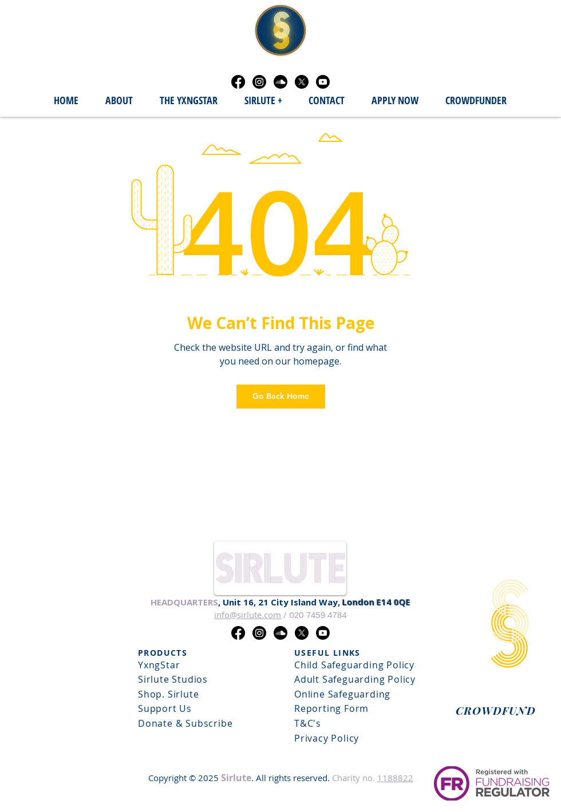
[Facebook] (238, 82)
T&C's (307, 723)
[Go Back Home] (280, 397)
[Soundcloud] (280, 82)
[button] (263, 101)
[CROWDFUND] (496, 710)
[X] (302, 82)
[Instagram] (259, 82)
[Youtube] (323, 82)
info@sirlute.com (247, 614)
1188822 (395, 777)
